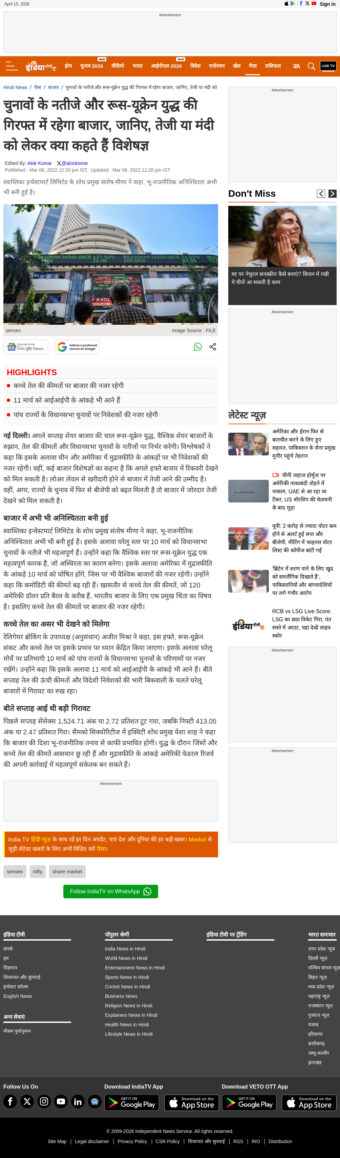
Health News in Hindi (127, 1024)
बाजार (53, 87)
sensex (15, 871)
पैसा (253, 66)
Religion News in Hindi (128, 1005)
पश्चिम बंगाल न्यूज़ (324, 967)
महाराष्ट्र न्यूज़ (319, 996)
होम (68, 66)
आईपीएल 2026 (166, 66)
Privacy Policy (132, 1141)
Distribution (280, 1141)
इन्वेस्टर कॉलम (15, 986)
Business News (121, 996)
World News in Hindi (126, 958)
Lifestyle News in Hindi (129, 1034)
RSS (238, 1141)
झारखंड (314, 1062)
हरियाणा (315, 1034)
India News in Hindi (125, 948)
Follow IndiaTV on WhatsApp (110, 891)
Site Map (57, 1141)
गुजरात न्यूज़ (318, 1015)
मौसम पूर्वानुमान (17, 1031)
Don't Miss (252, 193)
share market (67, 871)
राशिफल (273, 66)
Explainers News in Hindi (131, 1015)
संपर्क (8, 948)
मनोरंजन (217, 66)
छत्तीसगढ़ (316, 1043)
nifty (38, 871)
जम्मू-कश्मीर (318, 1053)
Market (197, 839)
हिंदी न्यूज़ (41, 839)
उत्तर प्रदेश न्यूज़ (321, 948)
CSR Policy (168, 1141)
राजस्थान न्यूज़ (320, 1005)
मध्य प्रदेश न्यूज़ (321, 986)
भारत (137, 66)
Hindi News (15, 87)
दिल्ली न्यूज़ (317, 958)
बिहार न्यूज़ (317, 977)
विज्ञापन (10, 967)
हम (5, 958)
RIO (256, 1141)
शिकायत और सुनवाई (21, 977)
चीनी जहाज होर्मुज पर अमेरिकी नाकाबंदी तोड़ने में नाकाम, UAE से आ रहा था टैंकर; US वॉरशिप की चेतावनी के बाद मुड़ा (302, 491)
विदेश (195, 66)
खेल (236, 66)
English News (17, 996)
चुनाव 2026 (91, 66)
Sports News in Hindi (127, 977)
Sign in (328, 4)
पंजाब (313, 1024)
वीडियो (117, 66)
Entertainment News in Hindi (135, 967)
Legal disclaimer (92, 1141)
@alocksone (75, 163)
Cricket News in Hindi (127, 986)
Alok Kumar (39, 163)
